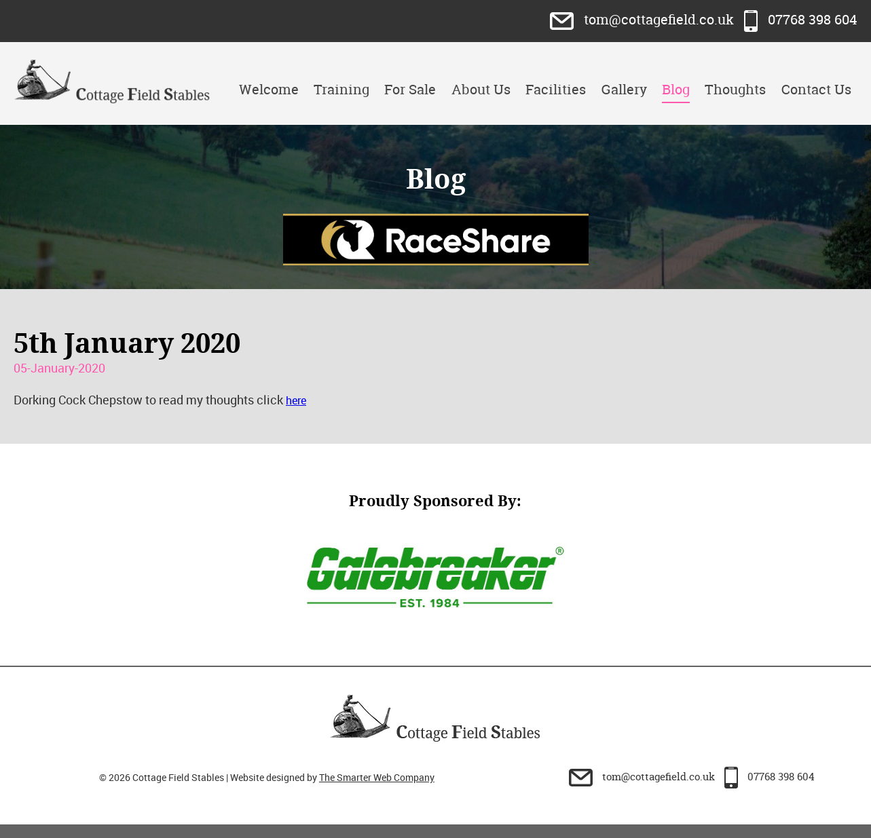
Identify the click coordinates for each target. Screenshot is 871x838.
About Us (481, 89)
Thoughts (735, 89)
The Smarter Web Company (376, 777)
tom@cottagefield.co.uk (643, 19)
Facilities (555, 89)
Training (341, 89)
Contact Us (816, 89)
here (296, 400)
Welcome (269, 89)
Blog (676, 89)
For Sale (410, 89)
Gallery (624, 89)
